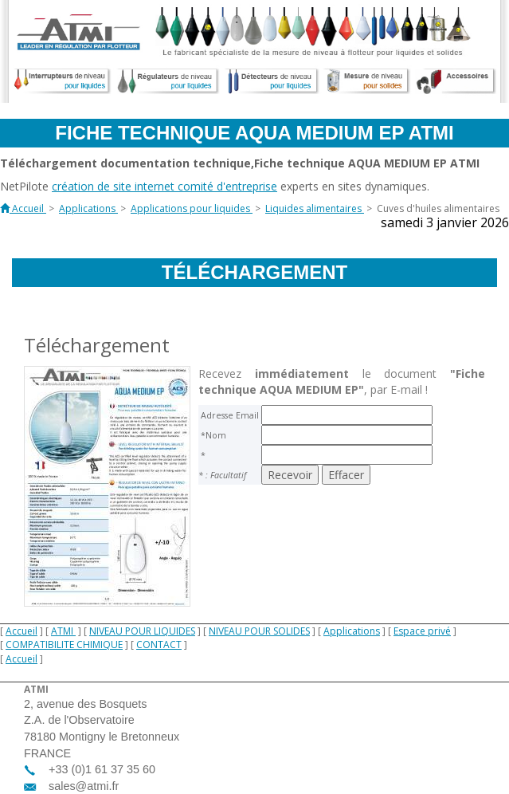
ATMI (63, 631)
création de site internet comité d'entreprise (164, 186)
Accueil (21, 631)
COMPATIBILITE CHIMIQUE (64, 644)
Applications (351, 631)
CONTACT (159, 644)
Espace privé (422, 631)
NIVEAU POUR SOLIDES (259, 631)
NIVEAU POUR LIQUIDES (142, 631)
